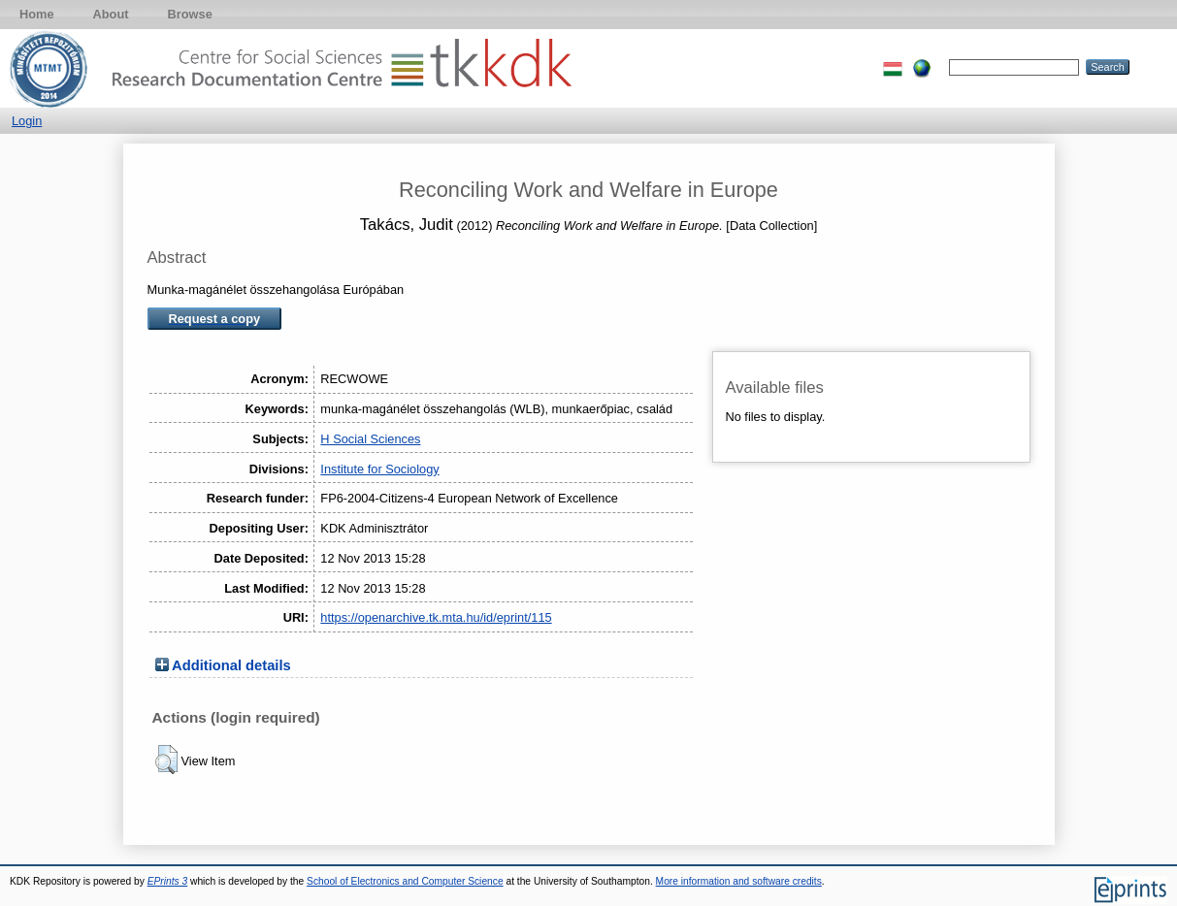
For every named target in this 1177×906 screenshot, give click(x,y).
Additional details (231, 665)
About (111, 14)
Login (27, 120)
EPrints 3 (167, 881)
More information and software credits (739, 881)
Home (36, 14)
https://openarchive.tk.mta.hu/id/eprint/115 (435, 617)
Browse (190, 14)
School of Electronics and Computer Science (405, 881)
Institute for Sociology (379, 469)
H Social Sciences (370, 439)
